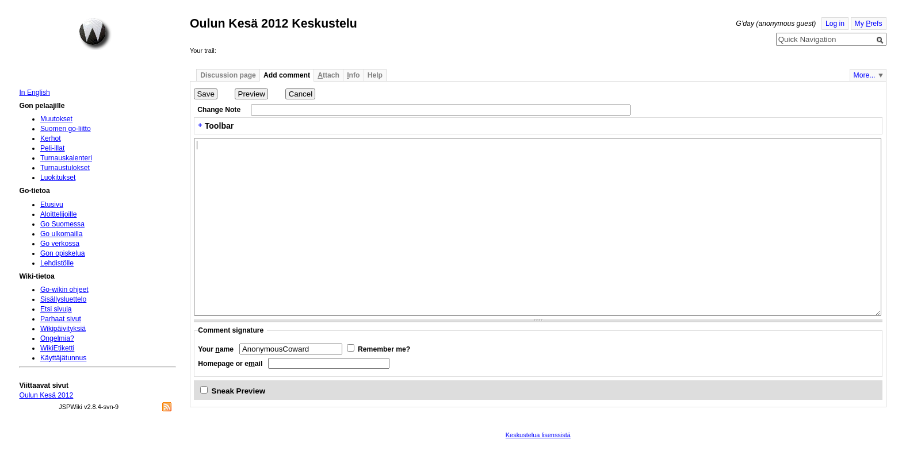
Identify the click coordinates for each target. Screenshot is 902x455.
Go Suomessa (62, 224)
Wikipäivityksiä (63, 329)
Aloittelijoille (58, 214)
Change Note (218, 110)
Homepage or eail (230, 364)
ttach (328, 75)
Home (95, 34)
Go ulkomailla (61, 234)
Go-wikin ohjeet (64, 290)
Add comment (286, 75)
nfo (353, 75)
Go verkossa (59, 244)
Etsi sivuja (56, 309)
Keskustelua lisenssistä (538, 434)
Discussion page (228, 75)
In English (34, 92)
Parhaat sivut (60, 319)
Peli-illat (52, 148)
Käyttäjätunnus (63, 358)
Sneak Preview (239, 391)
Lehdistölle (57, 263)
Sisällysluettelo (63, 299)
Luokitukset (58, 177)
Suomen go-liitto (65, 129)
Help (375, 75)
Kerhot (50, 138)
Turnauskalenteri (66, 158)
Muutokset (56, 119)
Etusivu (51, 204)
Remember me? (384, 349)
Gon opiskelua (62, 253)
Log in (834, 24)
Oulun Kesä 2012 (46, 395)
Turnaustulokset (65, 168)
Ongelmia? (57, 338)
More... (865, 75)
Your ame (216, 349)
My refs (868, 24)
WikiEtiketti (57, 348)
